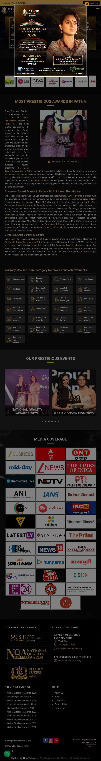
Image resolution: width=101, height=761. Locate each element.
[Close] (87, 4)
